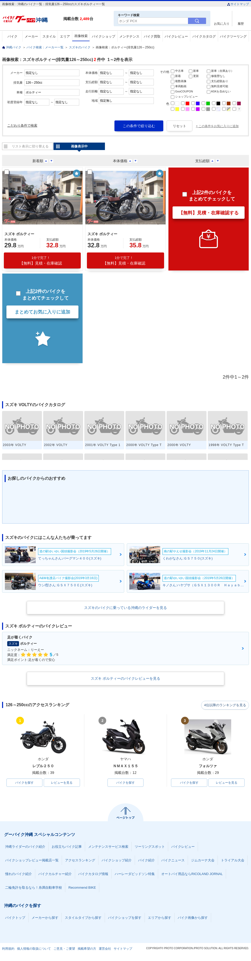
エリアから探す (159, 918)
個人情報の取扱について (34, 949)
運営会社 (105, 949)
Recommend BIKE (82, 888)
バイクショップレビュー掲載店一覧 (32, 861)
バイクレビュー (176, 36)
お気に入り (221, 23)
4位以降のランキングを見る (225, 705)
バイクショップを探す (124, 918)
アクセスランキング (80, 861)
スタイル (49, 36)
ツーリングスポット (150, 847)
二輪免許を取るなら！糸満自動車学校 (33, 888)
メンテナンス (129, 36)
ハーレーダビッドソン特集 (135, 874)
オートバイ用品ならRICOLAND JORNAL (192, 874)
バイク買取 (152, 36)
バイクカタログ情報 (93, 874)
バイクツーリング (233, 36)
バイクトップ (15, 918)
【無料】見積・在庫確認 (41, 260)
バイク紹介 (146, 861)
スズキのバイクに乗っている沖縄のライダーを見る (125, 608)
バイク (12, 36)
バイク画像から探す (193, 918)
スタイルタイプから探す (83, 918)
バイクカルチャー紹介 (55, 874)
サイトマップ (238, 4)
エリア (65, 36)
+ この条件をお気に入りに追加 (217, 126)
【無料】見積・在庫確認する (208, 212)
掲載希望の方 (87, 949)
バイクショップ (103, 36)
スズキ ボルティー (19, 234)
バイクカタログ (204, 36)
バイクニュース (173, 861)
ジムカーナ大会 (202, 861)
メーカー (31, 36)
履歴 (241, 23)
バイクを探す (24, 783)
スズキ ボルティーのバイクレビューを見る (125, 678)
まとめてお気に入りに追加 (42, 311)
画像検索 (81, 36)
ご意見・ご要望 (64, 949)
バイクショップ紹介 (117, 861)
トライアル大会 (232, 861)
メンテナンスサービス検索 (108, 847)
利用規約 (8, 949)
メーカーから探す (45, 918)
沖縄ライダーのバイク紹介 (25, 847)
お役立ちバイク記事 (67, 847)
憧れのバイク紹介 (18, 874)
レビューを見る (62, 783)
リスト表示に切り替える (30, 146)
